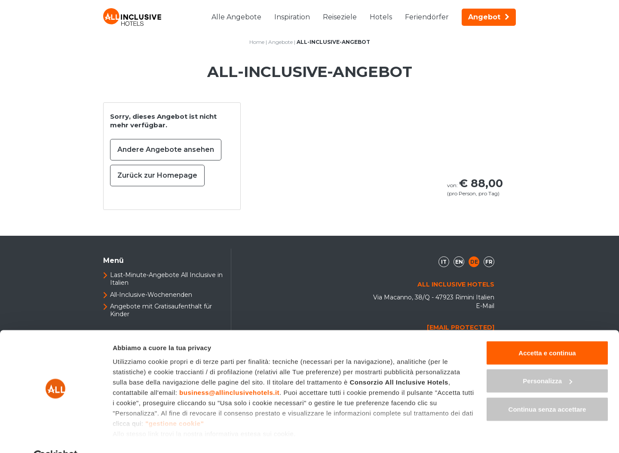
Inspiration (292, 17)
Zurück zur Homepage (157, 175)
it (444, 262)
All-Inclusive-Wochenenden (151, 295)
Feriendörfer (427, 17)
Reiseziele (340, 17)
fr (489, 262)
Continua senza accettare (547, 388)
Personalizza (547, 360)
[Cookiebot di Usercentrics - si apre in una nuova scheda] (55, 436)
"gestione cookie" (174, 403)
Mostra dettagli (136, 436)
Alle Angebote (236, 17)
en (459, 262)
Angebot (488, 17)
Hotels (381, 17)
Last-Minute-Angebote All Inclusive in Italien (166, 279)
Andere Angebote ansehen (165, 149)
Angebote (280, 42)
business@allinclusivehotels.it (229, 372)
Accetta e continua (547, 332)
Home (256, 42)
